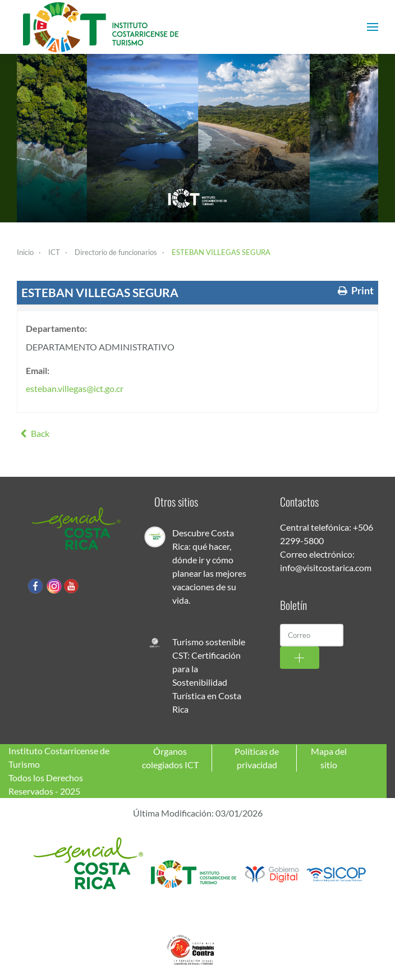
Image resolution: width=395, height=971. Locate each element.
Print (355, 291)
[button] (372, 26)
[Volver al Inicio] (101, 27)
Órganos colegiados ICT (170, 758)
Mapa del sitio (329, 758)
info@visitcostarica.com (325, 567)
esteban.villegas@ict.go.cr (74, 388)
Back (33, 433)
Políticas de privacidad (257, 758)
